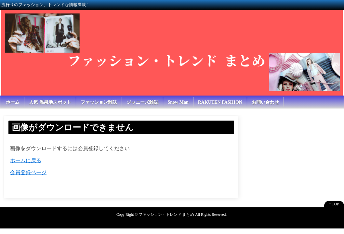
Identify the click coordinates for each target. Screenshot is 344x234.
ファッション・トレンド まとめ (166, 215)
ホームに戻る (25, 160)
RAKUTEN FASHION (220, 102)
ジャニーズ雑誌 (142, 102)
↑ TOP (334, 204)
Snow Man (178, 102)
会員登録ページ (28, 172)
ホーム (13, 102)
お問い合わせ (265, 102)
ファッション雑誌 (99, 102)
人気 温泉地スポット (50, 102)
